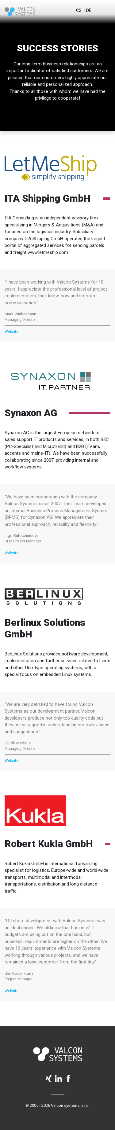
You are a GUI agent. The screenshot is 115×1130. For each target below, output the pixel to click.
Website (11, 331)
